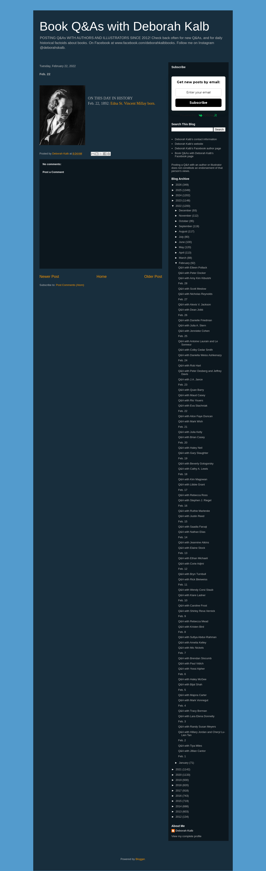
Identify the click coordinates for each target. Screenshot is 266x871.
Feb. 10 (182, 600)
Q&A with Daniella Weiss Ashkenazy (200, 355)
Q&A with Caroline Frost (192, 605)
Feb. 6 (182, 674)
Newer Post (49, 276)
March (183, 257)
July (182, 236)
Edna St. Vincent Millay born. (133, 103)
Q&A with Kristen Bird (191, 626)
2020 (179, 774)
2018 (179, 785)
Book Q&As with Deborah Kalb (124, 26)
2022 (179, 205)
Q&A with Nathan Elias (191, 531)
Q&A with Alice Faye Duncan (195, 416)
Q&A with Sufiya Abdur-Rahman (197, 637)
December (185, 210)
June (182, 242)
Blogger (140, 859)
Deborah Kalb (184, 830)
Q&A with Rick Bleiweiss (192, 579)
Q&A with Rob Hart (189, 365)
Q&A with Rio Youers (190, 400)
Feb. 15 (182, 521)
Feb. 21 (182, 426)
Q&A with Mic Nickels (191, 647)
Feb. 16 (182, 505)
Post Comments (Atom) (70, 285)
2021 (179, 769)
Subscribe (198, 103)
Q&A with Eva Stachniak (192, 405)
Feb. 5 (182, 689)
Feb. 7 (182, 652)
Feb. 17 (182, 489)
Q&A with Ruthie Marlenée (194, 510)
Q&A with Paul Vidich (190, 663)
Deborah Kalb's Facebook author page (198, 148)
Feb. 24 (182, 360)
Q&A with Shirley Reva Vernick (196, 611)
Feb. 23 (182, 384)
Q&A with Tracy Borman (192, 710)
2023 (179, 200)
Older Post (153, 276)
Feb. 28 (182, 283)
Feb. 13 (182, 553)
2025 (179, 190)
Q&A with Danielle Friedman (195, 320)
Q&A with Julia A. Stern (192, 325)
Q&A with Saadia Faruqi (192, 526)
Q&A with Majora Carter (192, 695)
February (185, 263)
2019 (179, 780)
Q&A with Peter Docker (192, 272)
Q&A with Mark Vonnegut (193, 700)
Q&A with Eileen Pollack (192, 267)
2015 (179, 800)
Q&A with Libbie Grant (191, 484)
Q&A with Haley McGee (192, 679)
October (184, 221)
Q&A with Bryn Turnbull (192, 574)
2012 (179, 816)
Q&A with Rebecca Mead (193, 621)
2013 (179, 811)
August (183, 231)
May (182, 247)
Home (102, 276)
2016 (179, 795)
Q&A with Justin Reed (191, 516)
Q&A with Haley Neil (190, 447)
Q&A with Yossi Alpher (191, 668)
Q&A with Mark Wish (190, 421)
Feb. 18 (182, 474)
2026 (179, 184)
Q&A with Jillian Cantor (192, 750)
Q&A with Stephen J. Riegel (194, 500)
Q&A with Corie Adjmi (191, 563)
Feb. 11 (182, 584)
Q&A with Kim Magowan (192, 479)
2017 (179, 790)
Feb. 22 (182, 411)
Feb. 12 (182, 568)
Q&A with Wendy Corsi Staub (195, 589)
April (182, 252)
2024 (179, 195)
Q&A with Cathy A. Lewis (193, 468)
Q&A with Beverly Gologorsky (195, 463)
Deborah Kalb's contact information (196, 139)
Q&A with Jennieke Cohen (193, 330)
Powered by (198, 115)
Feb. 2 (182, 740)
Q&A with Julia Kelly (190, 432)
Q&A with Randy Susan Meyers (197, 726)
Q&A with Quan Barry (191, 389)
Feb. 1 (182, 756)
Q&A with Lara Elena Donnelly (196, 716)
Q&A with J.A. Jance (190, 379)
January (184, 762)
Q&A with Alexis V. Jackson (194, 304)
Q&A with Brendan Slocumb (194, 658)
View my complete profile (186, 836)
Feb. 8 (182, 631)
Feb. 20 (182, 442)
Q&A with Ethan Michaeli (193, 558)
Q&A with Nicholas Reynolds (195, 293)
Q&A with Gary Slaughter (193, 452)
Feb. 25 (182, 336)
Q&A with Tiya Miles (190, 745)
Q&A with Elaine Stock (191, 547)
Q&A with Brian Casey (191, 437)
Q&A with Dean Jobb (190, 309)
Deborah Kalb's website (189, 143)
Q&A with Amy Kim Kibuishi (194, 278)
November (185, 215)
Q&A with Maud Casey (191, 395)
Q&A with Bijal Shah (190, 684)
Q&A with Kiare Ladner (192, 595)
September (186, 226)
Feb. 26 (182, 315)
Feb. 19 (182, 458)
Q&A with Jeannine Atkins (193, 542)
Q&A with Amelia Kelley (192, 642)
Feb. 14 (182, 537)
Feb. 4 (182, 705)
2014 (179, 806)
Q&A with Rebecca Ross (193, 495)
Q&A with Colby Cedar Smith (195, 349)
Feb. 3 (182, 721)
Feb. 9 (182, 616)
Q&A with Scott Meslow (192, 288)
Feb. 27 (182, 299)
